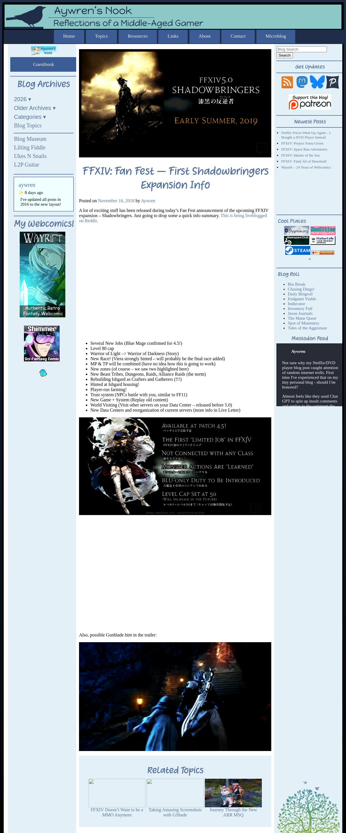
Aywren (148, 200)
